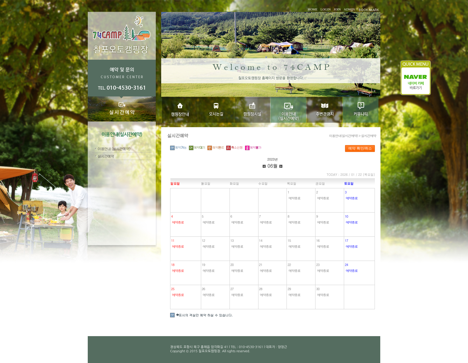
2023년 (272, 159)
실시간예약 (106, 156)
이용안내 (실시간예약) (114, 148)
